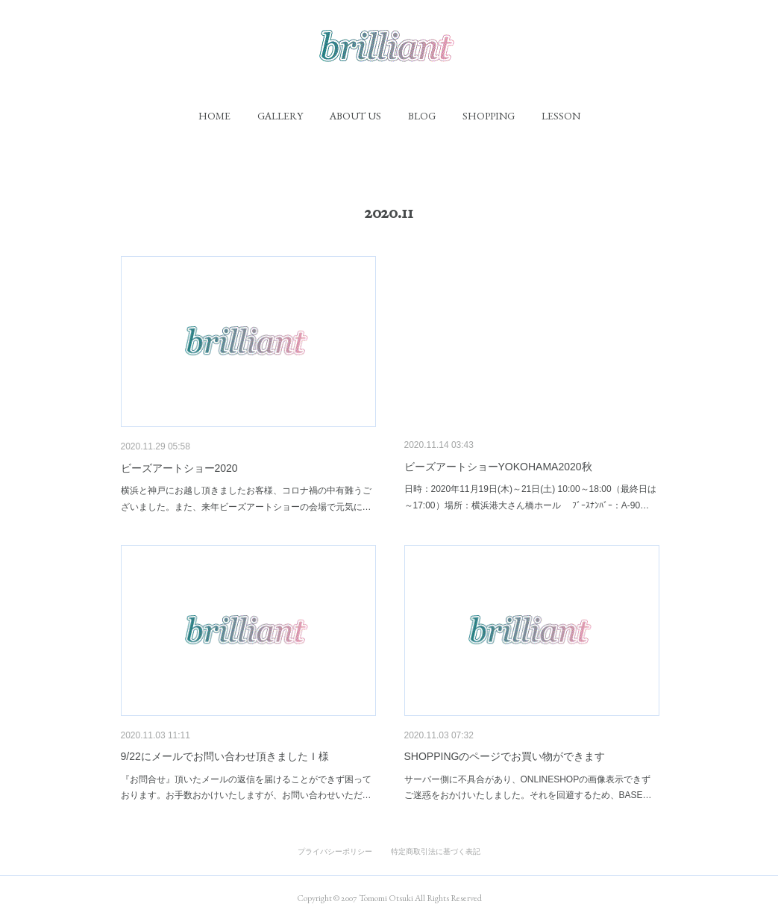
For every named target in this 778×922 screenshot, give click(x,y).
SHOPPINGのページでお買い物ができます (505, 756)
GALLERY (280, 115)
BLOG (422, 115)
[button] (214, 115)
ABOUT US (355, 115)
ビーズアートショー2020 (179, 468)
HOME (214, 115)
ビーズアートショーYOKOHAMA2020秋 (498, 467)
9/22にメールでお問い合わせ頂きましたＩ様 (230, 756)
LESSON (561, 115)
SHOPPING (488, 115)
